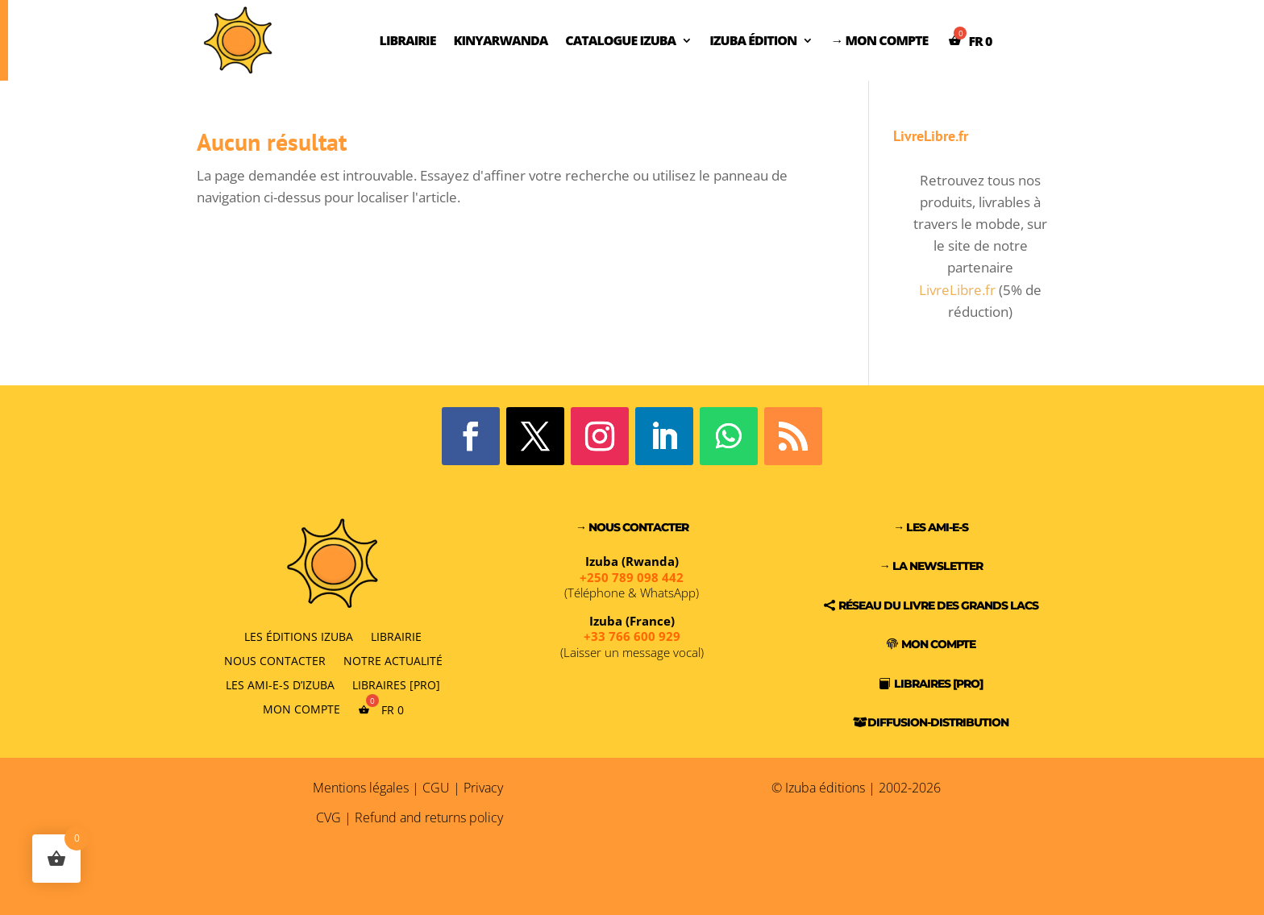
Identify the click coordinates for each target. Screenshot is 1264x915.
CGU (436, 787)
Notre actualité (393, 660)
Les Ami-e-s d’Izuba (280, 684)
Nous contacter (275, 660)
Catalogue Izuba (620, 40)
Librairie (408, 40)
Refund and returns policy (429, 817)
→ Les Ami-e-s (930, 527)
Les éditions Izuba (298, 636)
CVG (328, 817)
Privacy (483, 787)
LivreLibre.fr (957, 290)
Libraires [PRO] (396, 684)
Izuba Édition (752, 40)
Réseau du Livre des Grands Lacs (938, 605)
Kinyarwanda (500, 40)
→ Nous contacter (632, 527)
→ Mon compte (879, 40)
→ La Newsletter (931, 566)
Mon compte (301, 708)
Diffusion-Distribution (937, 722)
